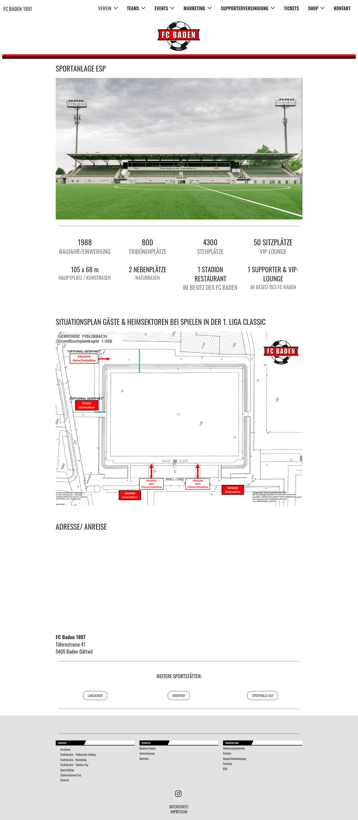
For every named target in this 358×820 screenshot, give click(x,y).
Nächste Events (148, 748)
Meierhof (179, 695)
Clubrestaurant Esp (70, 775)
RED (225, 769)
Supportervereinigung (234, 758)
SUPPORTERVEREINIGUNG (248, 8)
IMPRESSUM (179, 812)
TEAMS (136, 8)
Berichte (144, 758)
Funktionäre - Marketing (73, 760)
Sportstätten (67, 770)
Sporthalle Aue (262, 695)
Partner (227, 753)
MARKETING (198, 8)
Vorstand (65, 749)
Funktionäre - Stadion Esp (74, 765)
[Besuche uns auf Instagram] (178, 793)
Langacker (95, 695)
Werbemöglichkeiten (234, 748)
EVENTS (164, 8)
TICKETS (291, 8)
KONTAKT (342, 8)
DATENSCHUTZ (179, 806)
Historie (64, 780)
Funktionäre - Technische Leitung (78, 754)
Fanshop (227, 763)
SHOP (316, 8)
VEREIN (108, 8)
